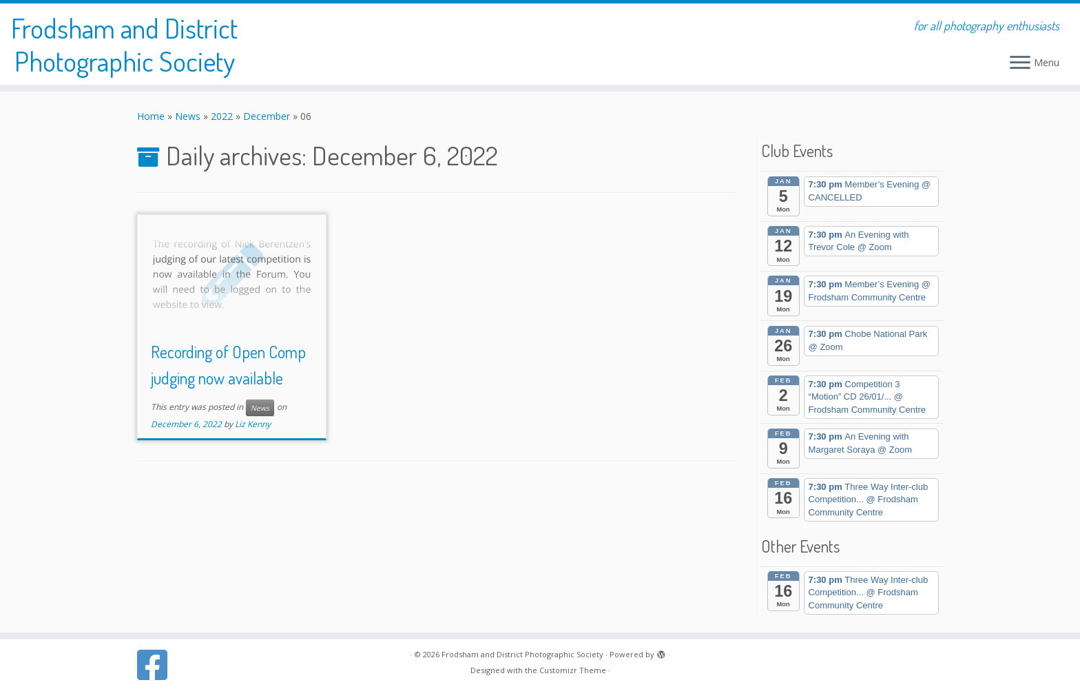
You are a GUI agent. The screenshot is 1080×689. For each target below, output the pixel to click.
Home (151, 116)
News (187, 116)
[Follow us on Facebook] (156, 665)
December (266, 116)
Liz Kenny (253, 424)
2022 (222, 116)
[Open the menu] (1020, 63)
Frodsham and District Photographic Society (124, 44)
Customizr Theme (572, 670)
